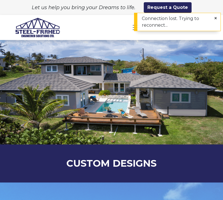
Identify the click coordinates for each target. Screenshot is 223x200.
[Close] (215, 18)
